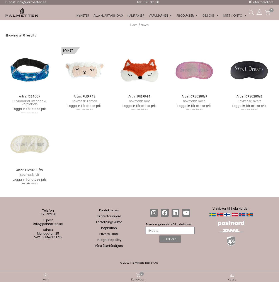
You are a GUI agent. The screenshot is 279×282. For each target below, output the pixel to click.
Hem (134, 25)
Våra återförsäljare (109, 246)
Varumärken (160, 15)
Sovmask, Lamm (84, 101)
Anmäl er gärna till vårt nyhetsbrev (168, 224)
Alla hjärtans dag (108, 15)
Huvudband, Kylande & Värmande (29, 102)
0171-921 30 (48, 214)
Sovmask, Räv (139, 101)
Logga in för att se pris (29, 110)
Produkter (187, 15)
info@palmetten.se (48, 224)
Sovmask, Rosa (194, 101)
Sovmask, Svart (249, 101)
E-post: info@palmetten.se (25, 2)
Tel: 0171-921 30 (147, 2)
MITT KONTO (235, 15)
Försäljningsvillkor (109, 222)
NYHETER (83, 15)
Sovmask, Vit (29, 174)
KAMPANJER (136, 15)
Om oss (210, 15)
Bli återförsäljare (261, 2)
